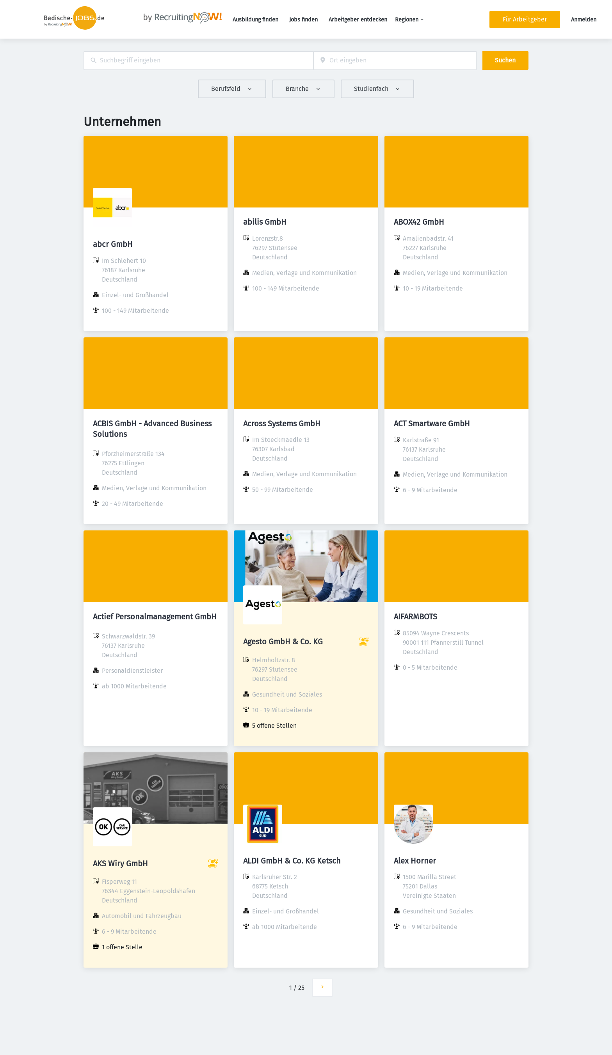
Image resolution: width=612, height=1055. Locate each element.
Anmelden (583, 19)
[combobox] (198, 60)
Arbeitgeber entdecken (358, 19)
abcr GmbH (113, 244)
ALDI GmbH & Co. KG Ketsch (292, 860)
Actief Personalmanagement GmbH (155, 616)
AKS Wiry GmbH (120, 863)
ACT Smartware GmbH (432, 423)
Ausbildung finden (255, 19)
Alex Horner (415, 860)
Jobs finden (303, 19)
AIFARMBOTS (415, 616)
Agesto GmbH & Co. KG (283, 641)
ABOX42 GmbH (419, 222)
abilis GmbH (264, 222)
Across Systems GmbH (281, 423)
